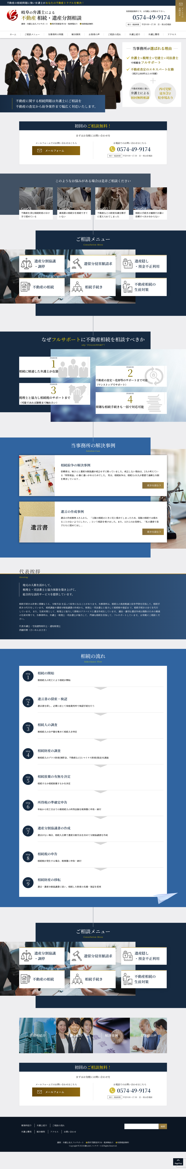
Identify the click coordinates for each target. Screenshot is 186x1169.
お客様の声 (94, 34)
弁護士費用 (153, 34)
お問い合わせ (69, 1150)
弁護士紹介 (134, 34)
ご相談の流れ (114, 34)
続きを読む (151, 488)
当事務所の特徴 (55, 34)
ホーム (13, 34)
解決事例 (76, 34)
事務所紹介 (26, 1145)
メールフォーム (55, 151)
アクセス (172, 34)
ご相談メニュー (32, 34)
